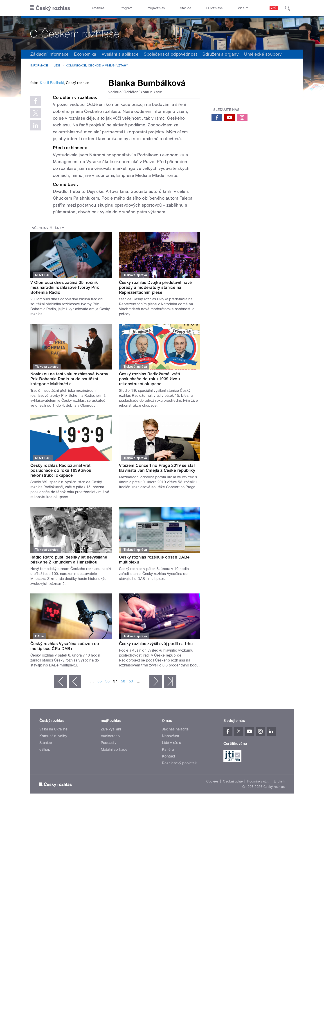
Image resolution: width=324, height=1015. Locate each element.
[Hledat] (287, 8)
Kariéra (168, 817)
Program (125, 8)
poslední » (170, 749)
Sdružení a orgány (220, 54)
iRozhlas (98, 8)
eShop (44, 817)
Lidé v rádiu (171, 811)
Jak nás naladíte (175, 797)
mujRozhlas (156, 8)
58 (123, 749)
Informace (39, 65)
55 (99, 749)
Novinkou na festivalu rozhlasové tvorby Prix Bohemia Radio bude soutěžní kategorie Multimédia (69, 447)
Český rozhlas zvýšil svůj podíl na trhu (156, 711)
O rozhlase (214, 8)
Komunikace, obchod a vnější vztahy (97, 65)
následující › (155, 749)
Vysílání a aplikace (120, 54)
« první (60, 749)
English (279, 849)
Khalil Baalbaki (52, 151)
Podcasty (109, 811)
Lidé (57, 65)
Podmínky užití (258, 849)
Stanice (185, 8)
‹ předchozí (75, 749)
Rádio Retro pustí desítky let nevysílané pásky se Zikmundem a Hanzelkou (68, 627)
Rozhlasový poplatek (179, 831)
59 (131, 749)
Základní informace (49, 54)
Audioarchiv (110, 804)
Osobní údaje (233, 849)
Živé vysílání (111, 797)
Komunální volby (53, 804)
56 (107, 749)
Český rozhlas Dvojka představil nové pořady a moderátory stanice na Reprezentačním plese (155, 355)
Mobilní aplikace (114, 817)
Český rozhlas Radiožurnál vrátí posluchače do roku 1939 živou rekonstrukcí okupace (149, 447)
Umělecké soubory (263, 54)
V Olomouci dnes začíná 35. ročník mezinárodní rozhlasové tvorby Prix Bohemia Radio (64, 355)
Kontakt (168, 824)
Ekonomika (85, 54)
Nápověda (170, 804)
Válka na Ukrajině (53, 797)
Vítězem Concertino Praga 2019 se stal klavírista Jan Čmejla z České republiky (157, 536)
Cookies (212, 849)
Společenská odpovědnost (170, 54)
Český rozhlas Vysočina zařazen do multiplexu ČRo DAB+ (64, 714)
